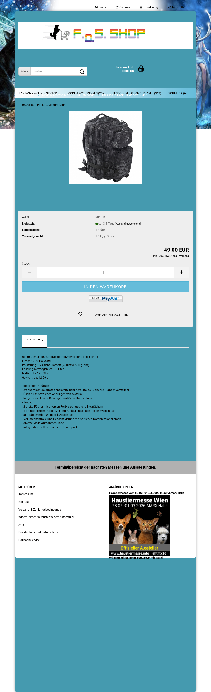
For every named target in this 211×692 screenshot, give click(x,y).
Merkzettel (176, 7)
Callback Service (29, 540)
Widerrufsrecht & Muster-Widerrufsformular (46, 517)
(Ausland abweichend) (128, 223)
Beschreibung (34, 339)
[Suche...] (24, 71)
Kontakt (23, 502)
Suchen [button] (101, 7)
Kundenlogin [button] (150, 7)
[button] (124, 7)
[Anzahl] (105, 272)
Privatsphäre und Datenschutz (38, 532)
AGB (21, 525)
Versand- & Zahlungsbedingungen (40, 509)
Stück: (26, 263)
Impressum (25, 494)
